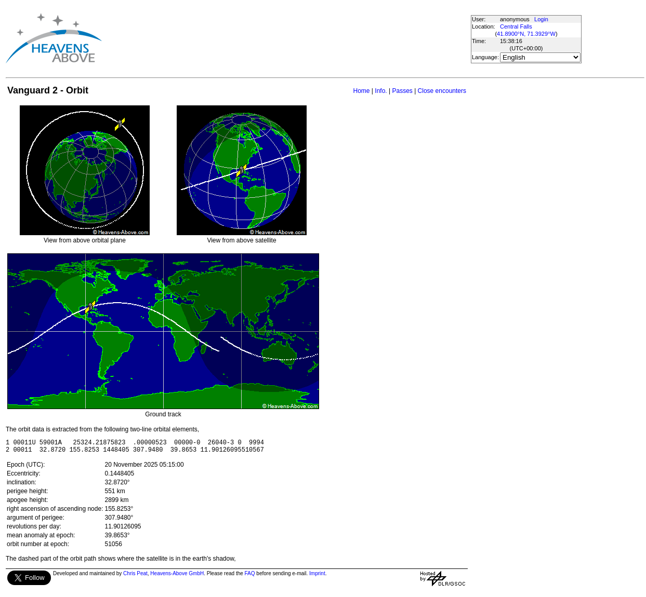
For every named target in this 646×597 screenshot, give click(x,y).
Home (361, 90)
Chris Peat (135, 576)
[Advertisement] (290, 38)
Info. (381, 90)
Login (541, 19)
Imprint (317, 576)
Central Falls (516, 26)
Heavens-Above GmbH (177, 576)
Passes (402, 90)
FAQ (250, 576)
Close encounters (442, 90)
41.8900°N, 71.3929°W (526, 34)
